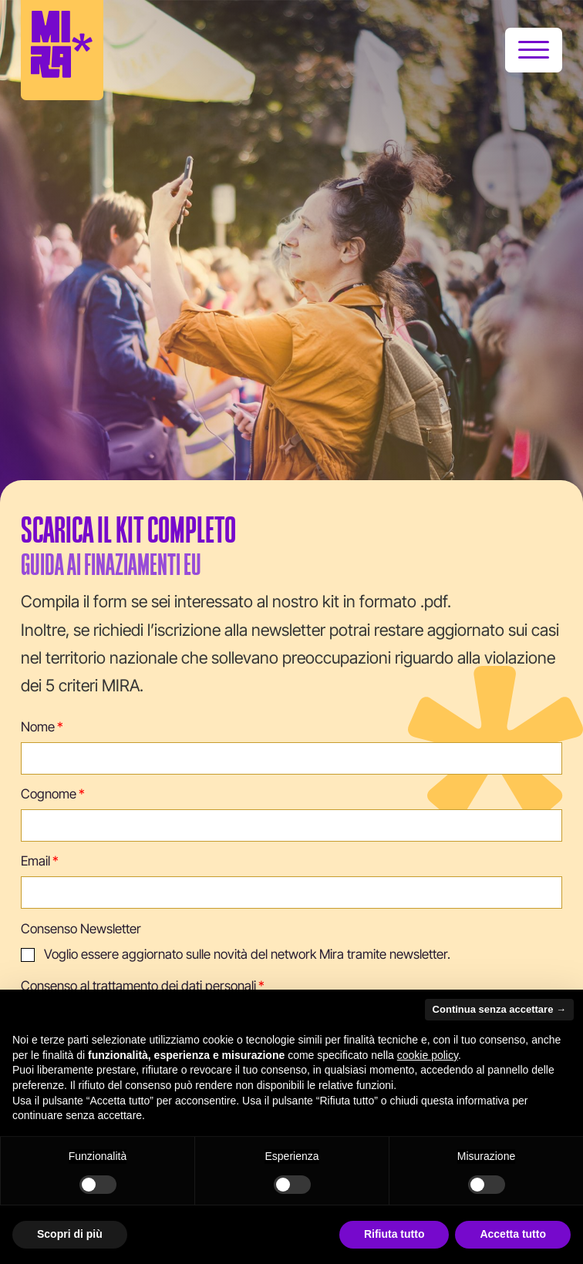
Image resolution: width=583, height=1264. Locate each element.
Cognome (48, 794)
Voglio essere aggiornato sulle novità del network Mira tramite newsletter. (247, 954)
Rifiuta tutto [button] (394, 1234)
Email (35, 861)
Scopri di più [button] (70, 1234)
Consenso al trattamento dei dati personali (138, 985)
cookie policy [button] (427, 1055)
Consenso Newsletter (81, 928)
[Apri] (533, 50)
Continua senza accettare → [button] (499, 1009)
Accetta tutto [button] (513, 1234)
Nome (38, 727)
